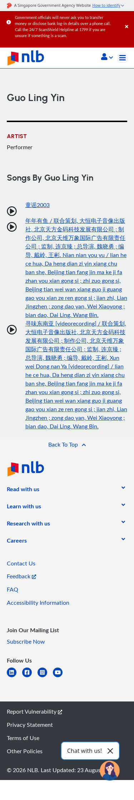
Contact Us (21, 563)
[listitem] (23, 490)
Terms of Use (23, 738)
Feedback (21, 576)
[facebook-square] (30, 677)
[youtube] (60, 677)
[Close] (128, 19)
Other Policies (25, 751)
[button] (107, 57)
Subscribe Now (26, 641)
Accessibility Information (38, 603)
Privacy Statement (30, 725)
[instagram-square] (45, 677)
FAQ (12, 589)
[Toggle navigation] (122, 57)
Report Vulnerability (34, 711)
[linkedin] (14, 677)
